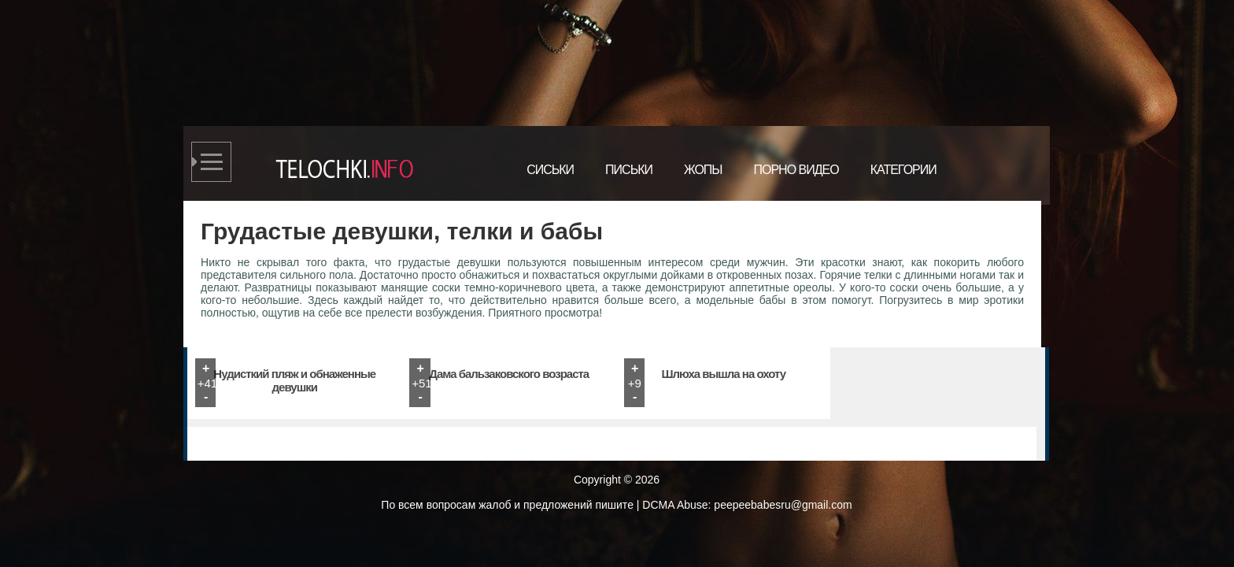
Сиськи (550, 169)
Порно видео (795, 169)
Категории (903, 169)
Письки (628, 169)
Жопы (703, 169)
